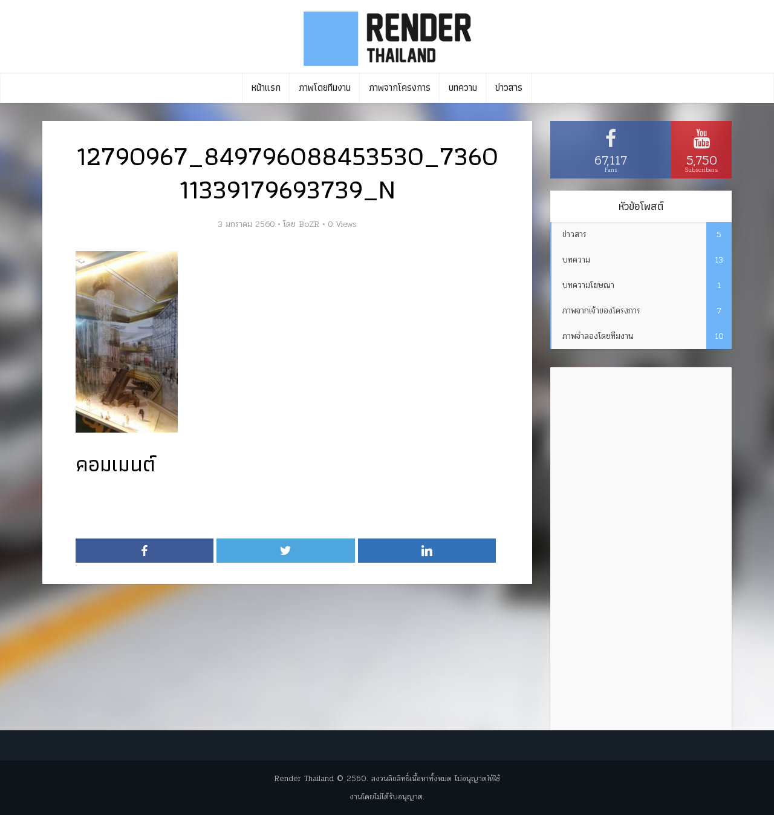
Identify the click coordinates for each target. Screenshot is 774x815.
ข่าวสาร (508, 87)
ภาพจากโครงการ (400, 87)
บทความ (463, 87)
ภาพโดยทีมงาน (325, 87)
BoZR (309, 224)
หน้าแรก (266, 87)
